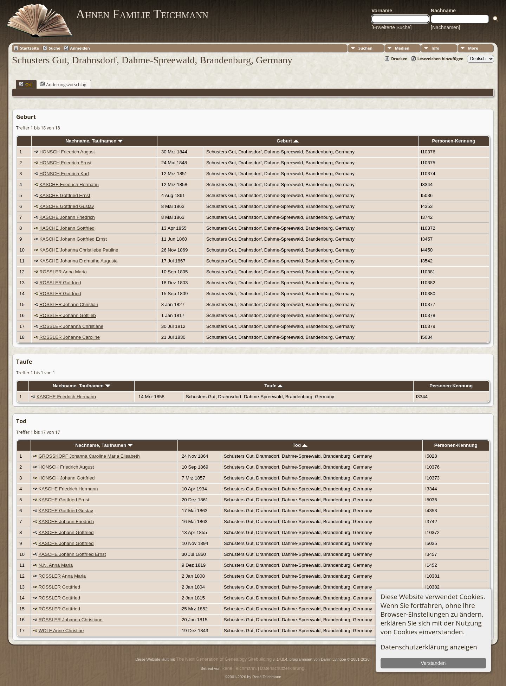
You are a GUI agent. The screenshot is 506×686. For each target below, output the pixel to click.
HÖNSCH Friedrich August (67, 151)
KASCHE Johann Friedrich (67, 217)
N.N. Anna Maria (55, 565)
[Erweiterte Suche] (391, 27)
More (473, 48)
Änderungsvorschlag (63, 84)
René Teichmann (238, 668)
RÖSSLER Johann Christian (68, 304)
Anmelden (80, 48)
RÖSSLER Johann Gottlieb (67, 315)
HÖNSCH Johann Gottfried (66, 478)
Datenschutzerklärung (282, 668)
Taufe (273, 385)
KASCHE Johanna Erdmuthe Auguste (78, 260)
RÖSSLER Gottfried (60, 282)
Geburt (287, 141)
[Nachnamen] (445, 27)
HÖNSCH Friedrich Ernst (65, 162)
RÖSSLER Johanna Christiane (71, 326)
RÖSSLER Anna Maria (63, 271)
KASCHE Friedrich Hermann (69, 184)
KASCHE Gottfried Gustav (66, 206)
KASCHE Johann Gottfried (67, 228)
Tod (300, 445)
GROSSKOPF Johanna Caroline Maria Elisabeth (89, 456)
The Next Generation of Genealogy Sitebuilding (224, 659)
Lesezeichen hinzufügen (440, 58)
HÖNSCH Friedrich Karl (64, 173)
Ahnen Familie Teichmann (142, 14)
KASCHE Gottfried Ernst (64, 195)
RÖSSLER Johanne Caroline (69, 337)
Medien (402, 48)
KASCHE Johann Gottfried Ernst (73, 239)
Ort (25, 84)
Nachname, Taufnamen (94, 141)
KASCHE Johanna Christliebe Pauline (78, 250)
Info (435, 48)
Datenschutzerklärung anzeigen (429, 646)
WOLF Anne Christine (61, 630)
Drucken (399, 58)
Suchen (365, 48)
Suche (54, 48)
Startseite (29, 48)
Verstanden (433, 663)
